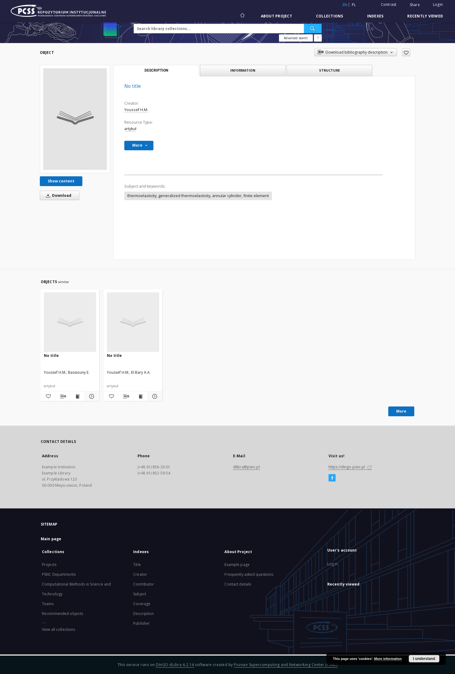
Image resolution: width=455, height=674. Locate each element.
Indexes (375, 16)
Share (415, 4)
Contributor (143, 584)
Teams (48, 603)
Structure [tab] (329, 70)
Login (438, 4)
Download (57, 195)
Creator (140, 574)
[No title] (75, 119)
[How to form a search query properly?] (318, 38)
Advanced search (296, 38)
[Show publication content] (77, 396)
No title (51, 355)
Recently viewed (425, 16)
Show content (61, 181)
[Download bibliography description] (62, 396)
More (401, 411)
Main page (51, 538)
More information (388, 659)
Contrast (389, 4)
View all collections (58, 629)
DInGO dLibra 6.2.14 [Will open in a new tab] (175, 664)
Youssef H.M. (136, 109)
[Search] (313, 28)
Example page (236, 564)
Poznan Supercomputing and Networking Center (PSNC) (285, 664)
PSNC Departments (59, 574)
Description (143, 613)
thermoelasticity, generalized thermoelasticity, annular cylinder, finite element (198, 195)
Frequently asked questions (248, 574)
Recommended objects (62, 613)
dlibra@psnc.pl (246, 467)
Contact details (237, 584)
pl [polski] (354, 5)
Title (137, 564)
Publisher (141, 623)
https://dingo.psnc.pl (350, 467)
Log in (332, 564)
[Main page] (242, 16)
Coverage (141, 603)
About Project (276, 16)
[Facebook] (332, 478)
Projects (49, 564)
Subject (139, 594)
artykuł (130, 128)
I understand (424, 659)
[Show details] (91, 396)
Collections (329, 16)
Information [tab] (242, 70)
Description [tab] (156, 70)
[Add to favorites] (406, 52)
